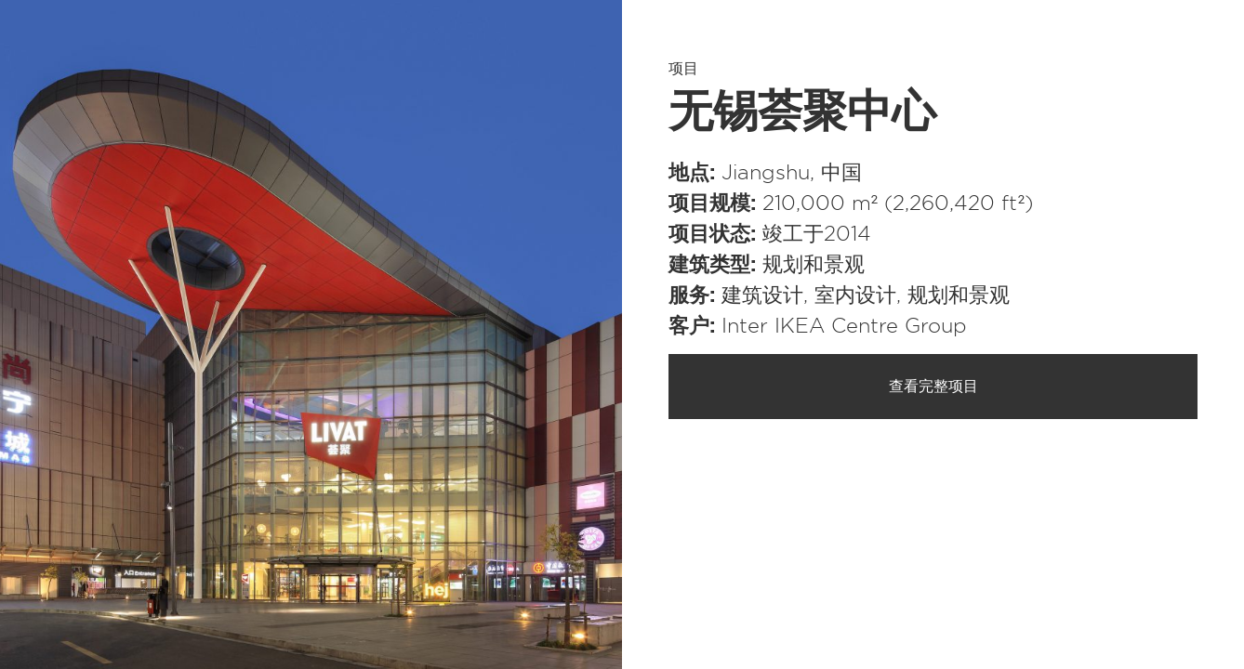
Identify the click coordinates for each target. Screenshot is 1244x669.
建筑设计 (762, 295)
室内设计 (855, 295)
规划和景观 (813, 265)
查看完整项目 (933, 386)
